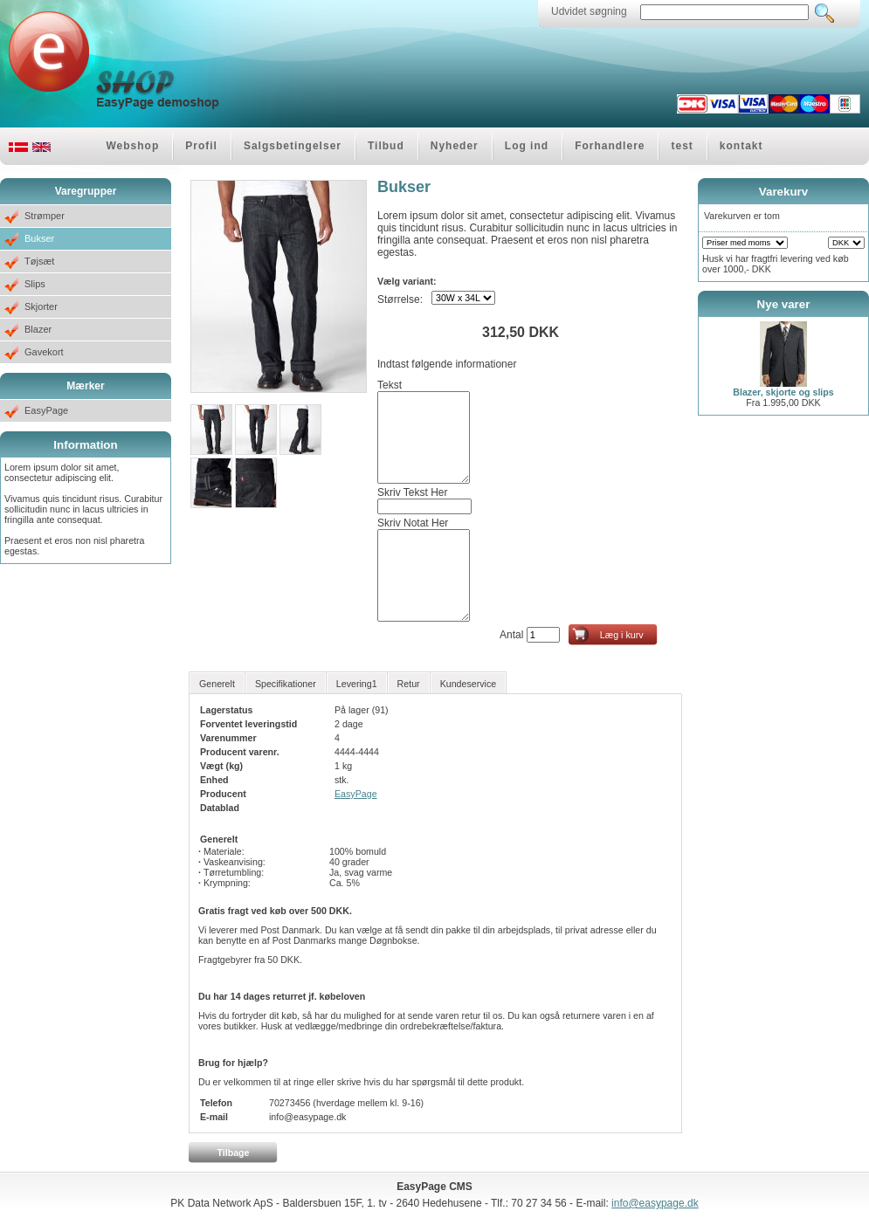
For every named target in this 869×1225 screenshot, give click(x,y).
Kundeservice (468, 683)
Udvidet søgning (589, 11)
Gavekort (44, 352)
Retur (408, 683)
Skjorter (41, 306)
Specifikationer (285, 683)
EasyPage (46, 410)
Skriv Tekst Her (412, 492)
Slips (34, 284)
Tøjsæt (39, 261)
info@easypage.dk (655, 1203)
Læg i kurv (622, 635)
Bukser (39, 238)
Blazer (38, 329)
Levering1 (356, 683)
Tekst (389, 385)
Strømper (44, 215)
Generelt (217, 683)
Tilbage (233, 1152)
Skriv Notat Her (412, 523)
